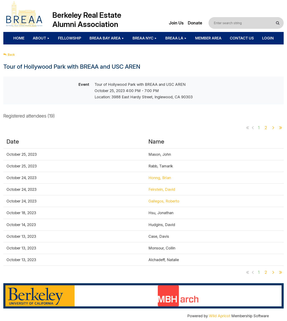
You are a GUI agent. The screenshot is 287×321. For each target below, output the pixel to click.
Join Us (176, 22)
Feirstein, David (161, 189)
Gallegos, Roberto (163, 201)
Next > (273, 127)
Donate (195, 22)
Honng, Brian (159, 178)
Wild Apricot (219, 316)
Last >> (280, 127)
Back (11, 54)
